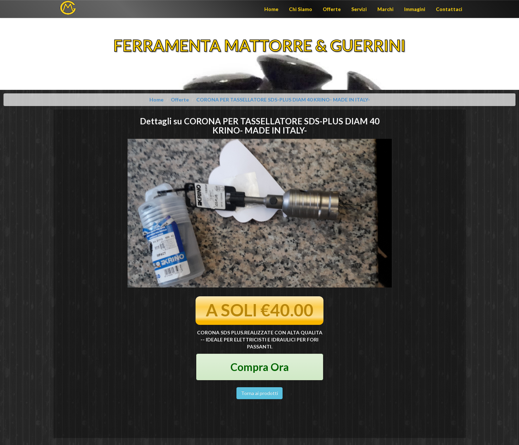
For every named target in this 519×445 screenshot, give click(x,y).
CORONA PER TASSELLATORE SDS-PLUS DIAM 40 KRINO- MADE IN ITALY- (283, 100)
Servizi (359, 9)
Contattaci (449, 9)
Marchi (385, 9)
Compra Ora (259, 366)
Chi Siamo (300, 9)
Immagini (414, 9)
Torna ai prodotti (259, 393)
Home (271, 9)
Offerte (332, 9)
